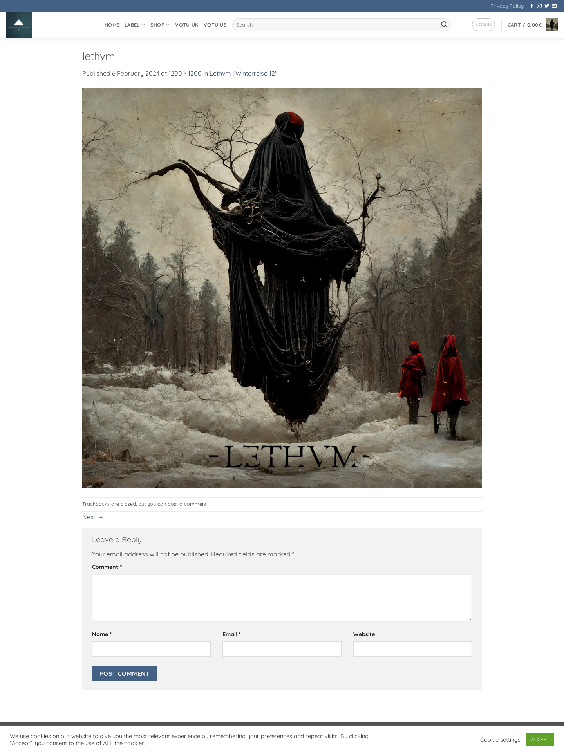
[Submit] (444, 25)
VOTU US (215, 25)
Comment (107, 566)
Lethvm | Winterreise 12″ (243, 73)
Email (231, 634)
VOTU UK (186, 25)
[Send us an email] (554, 6)
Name (102, 634)
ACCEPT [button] (540, 739)
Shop (160, 25)
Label (135, 25)
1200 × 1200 (185, 73)
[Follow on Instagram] (539, 6)
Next (93, 517)
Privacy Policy (507, 6)
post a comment (187, 504)
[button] (483, 24)
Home (112, 25)
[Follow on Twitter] (546, 6)
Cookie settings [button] (500, 739)
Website (364, 634)
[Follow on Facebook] (532, 6)
